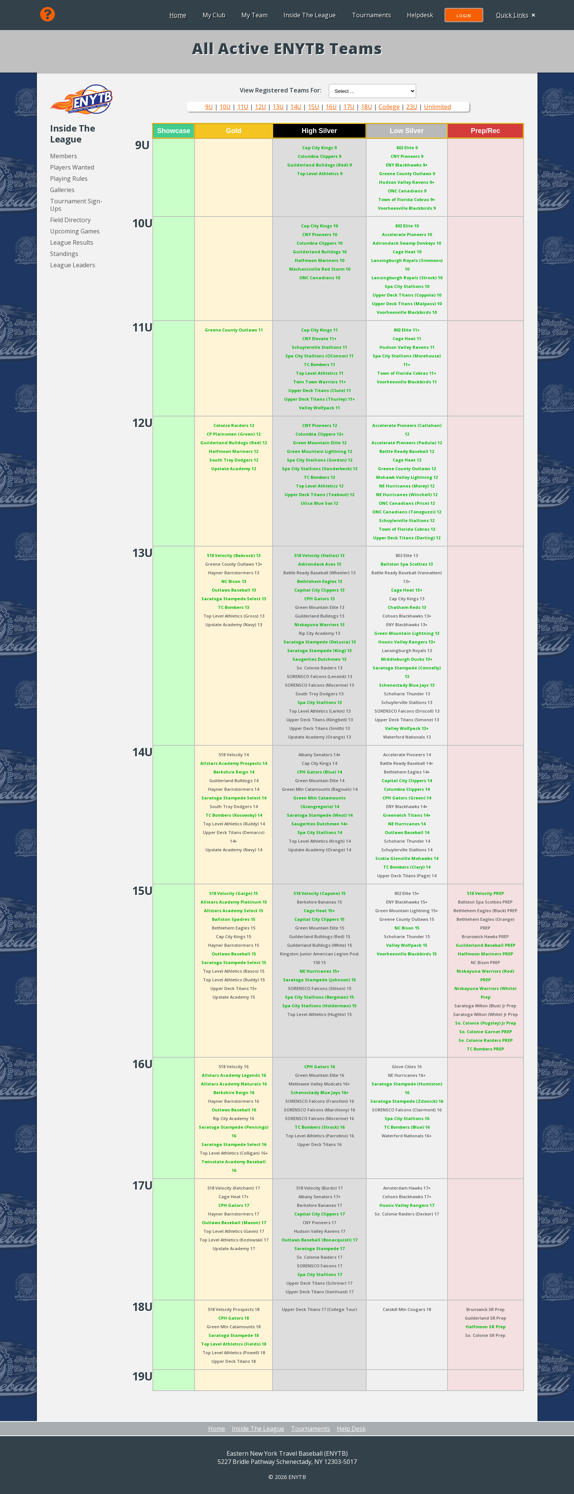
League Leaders (72, 265)
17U (349, 107)
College (389, 107)
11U (242, 107)
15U (313, 107)
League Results (71, 242)
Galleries (62, 190)
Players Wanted (72, 167)
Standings (64, 254)
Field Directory (70, 220)
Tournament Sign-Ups (76, 205)
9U (209, 107)
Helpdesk (418, 15)
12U (260, 107)
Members (63, 156)
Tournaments (370, 15)
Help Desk (351, 1428)
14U (295, 107)
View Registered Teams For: (280, 90)
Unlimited (437, 107)
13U (278, 107)
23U (411, 107)
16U (331, 107)
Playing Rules (69, 178)
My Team (253, 15)
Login (462, 15)
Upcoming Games (75, 231)
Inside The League (308, 15)
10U (225, 107)
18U (366, 107)
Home (176, 15)
